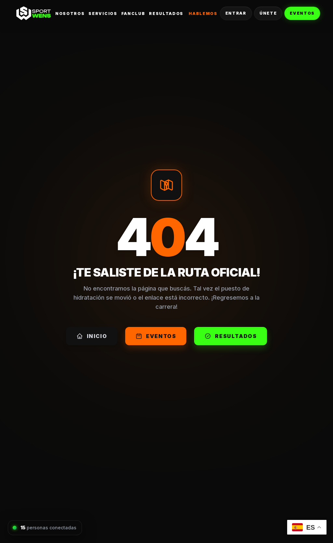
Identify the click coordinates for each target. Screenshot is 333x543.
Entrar (235, 13)
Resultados (166, 13)
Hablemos (203, 13)
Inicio (91, 336)
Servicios (102, 13)
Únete (268, 13)
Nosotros (70, 13)
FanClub (133, 13)
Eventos (302, 13)
